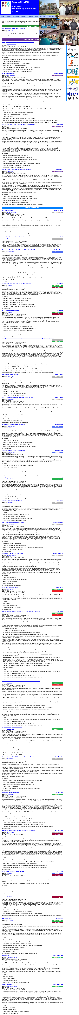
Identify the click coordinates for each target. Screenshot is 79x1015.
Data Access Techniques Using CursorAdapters (13, 522)
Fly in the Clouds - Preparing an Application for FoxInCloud (16, 169)
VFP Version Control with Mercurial (10, 310)
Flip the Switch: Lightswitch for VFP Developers (13, 871)
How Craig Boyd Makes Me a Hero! (10, 792)
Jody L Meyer (10, 589)
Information (16, 16)
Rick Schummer (10, 794)
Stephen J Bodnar (11, 75)
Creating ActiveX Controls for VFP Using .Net (13, 476)
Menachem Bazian (11, 44)
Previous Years (50, 16)
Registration (23, 16)
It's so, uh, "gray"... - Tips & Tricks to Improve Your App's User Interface (19, 756)
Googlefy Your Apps (7, 984)
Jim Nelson (9, 613)
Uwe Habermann (11, 426)
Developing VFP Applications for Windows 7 (12, 500)
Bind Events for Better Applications (10, 374)
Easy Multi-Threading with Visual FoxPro (12, 727)
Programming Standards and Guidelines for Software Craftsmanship (18, 830)
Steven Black (10, 30)
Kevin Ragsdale (10, 729)
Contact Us (8, 16)
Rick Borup (9, 285)
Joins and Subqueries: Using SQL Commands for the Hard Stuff (17, 397)
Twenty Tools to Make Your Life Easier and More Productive (16, 283)
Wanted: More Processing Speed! (10, 587)
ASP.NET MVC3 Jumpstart (8, 73)
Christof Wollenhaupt (12, 957)
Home (2, 16)
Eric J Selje (9, 873)
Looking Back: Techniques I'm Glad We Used (13, 236)
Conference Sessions (32, 207)
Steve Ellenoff (10, 126)
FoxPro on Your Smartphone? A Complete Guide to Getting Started (18, 124)
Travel (36, 16)
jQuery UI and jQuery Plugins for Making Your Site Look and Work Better (19, 249)
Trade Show (42, 16)
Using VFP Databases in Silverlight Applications (13, 450)
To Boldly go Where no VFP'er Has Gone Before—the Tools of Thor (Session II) (21, 681)
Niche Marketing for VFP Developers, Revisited (13, 28)
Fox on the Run (5, 894)
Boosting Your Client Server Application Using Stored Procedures (18, 42)
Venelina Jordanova (11, 524)
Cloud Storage (5, 955)
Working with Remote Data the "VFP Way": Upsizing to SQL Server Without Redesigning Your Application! (28, 338)
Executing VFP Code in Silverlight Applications (13, 424)
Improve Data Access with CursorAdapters (12, 553)
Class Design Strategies (7, 210)
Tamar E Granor (10, 376)
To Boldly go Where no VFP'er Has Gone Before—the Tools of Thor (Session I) (21, 611)
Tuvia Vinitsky (10, 171)
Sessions (30, 16)
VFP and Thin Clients (7, 918)
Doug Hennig (10, 478)
